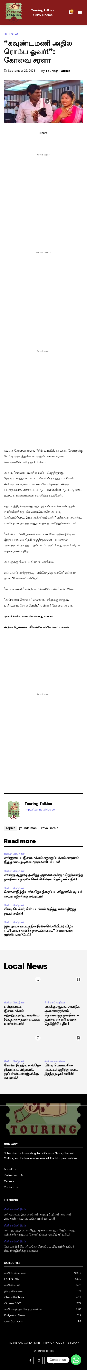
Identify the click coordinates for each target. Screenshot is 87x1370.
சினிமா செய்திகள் (14, 853)
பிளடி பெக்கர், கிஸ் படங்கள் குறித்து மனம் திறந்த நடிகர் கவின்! (61, 1070)
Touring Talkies (58, 71)
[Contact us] (76, 1359)
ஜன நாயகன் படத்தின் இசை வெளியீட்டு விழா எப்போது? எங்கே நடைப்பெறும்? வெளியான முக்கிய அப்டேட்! (38, 931)
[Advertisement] (43, 201)
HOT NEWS (12, 34)
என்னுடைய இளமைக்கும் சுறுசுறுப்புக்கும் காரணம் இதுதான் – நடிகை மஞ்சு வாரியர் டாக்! (22, 1015)
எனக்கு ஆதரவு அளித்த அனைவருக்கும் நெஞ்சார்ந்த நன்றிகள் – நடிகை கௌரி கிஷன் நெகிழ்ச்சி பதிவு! (62, 1015)
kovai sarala (49, 828)
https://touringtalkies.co (40, 809)
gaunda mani (28, 828)
